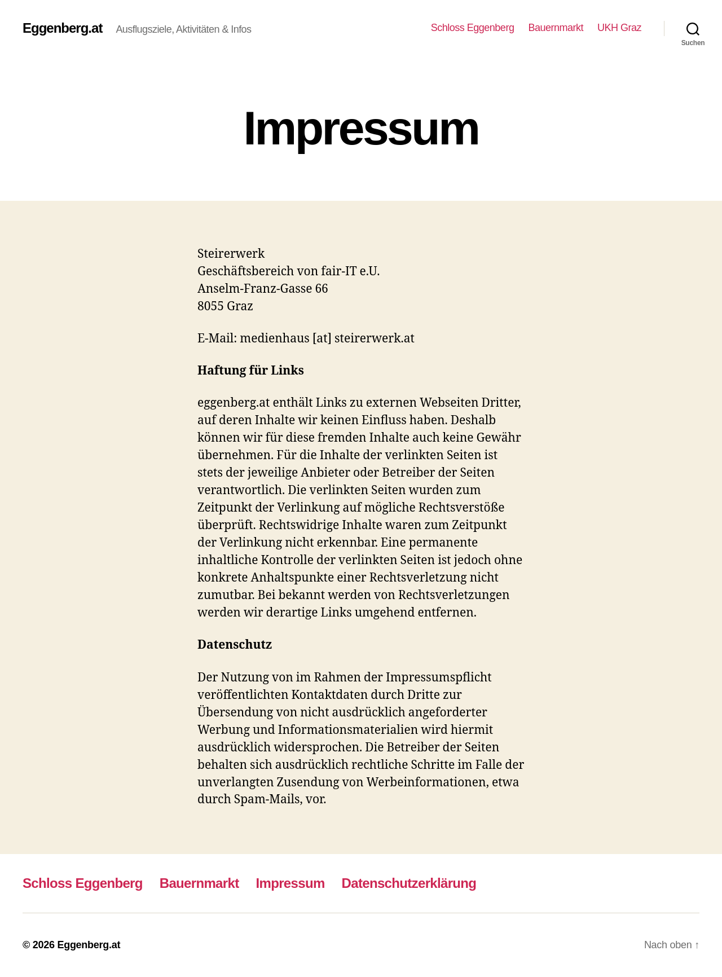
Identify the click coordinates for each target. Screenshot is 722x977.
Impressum (296, 883)
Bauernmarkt (555, 28)
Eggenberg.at (64, 28)
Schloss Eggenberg (468, 28)
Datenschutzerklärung (417, 883)
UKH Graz (619, 28)
